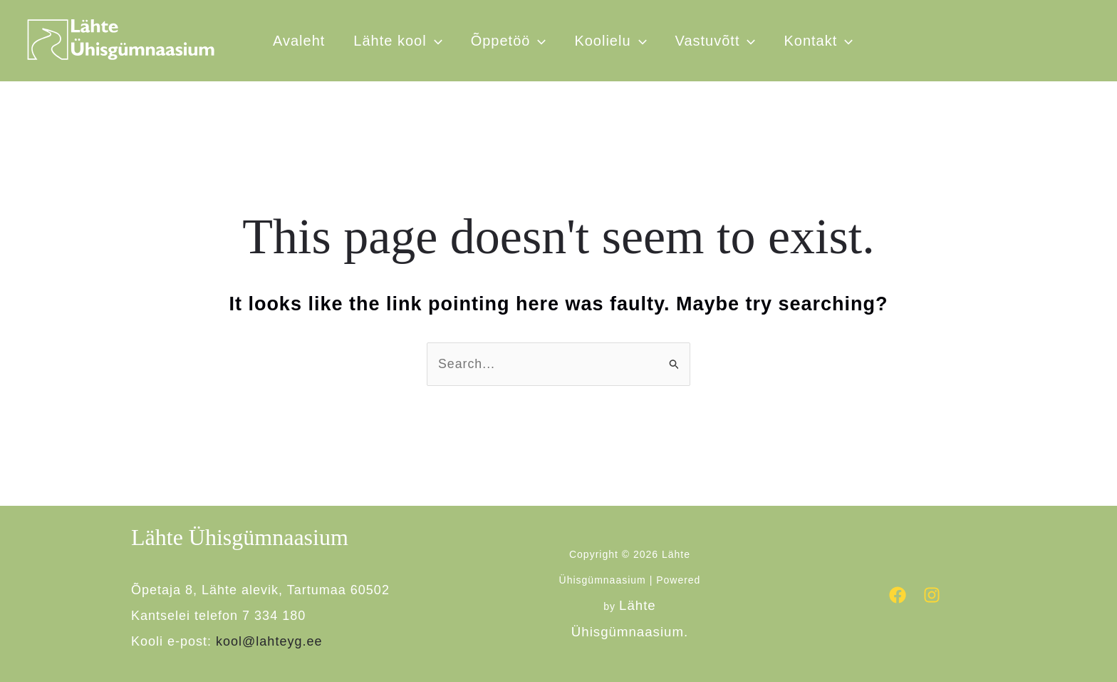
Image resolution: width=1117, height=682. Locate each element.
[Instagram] (931, 595)
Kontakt (818, 40)
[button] (639, 40)
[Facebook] (897, 595)
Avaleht (299, 41)
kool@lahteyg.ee (269, 642)
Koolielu (610, 40)
